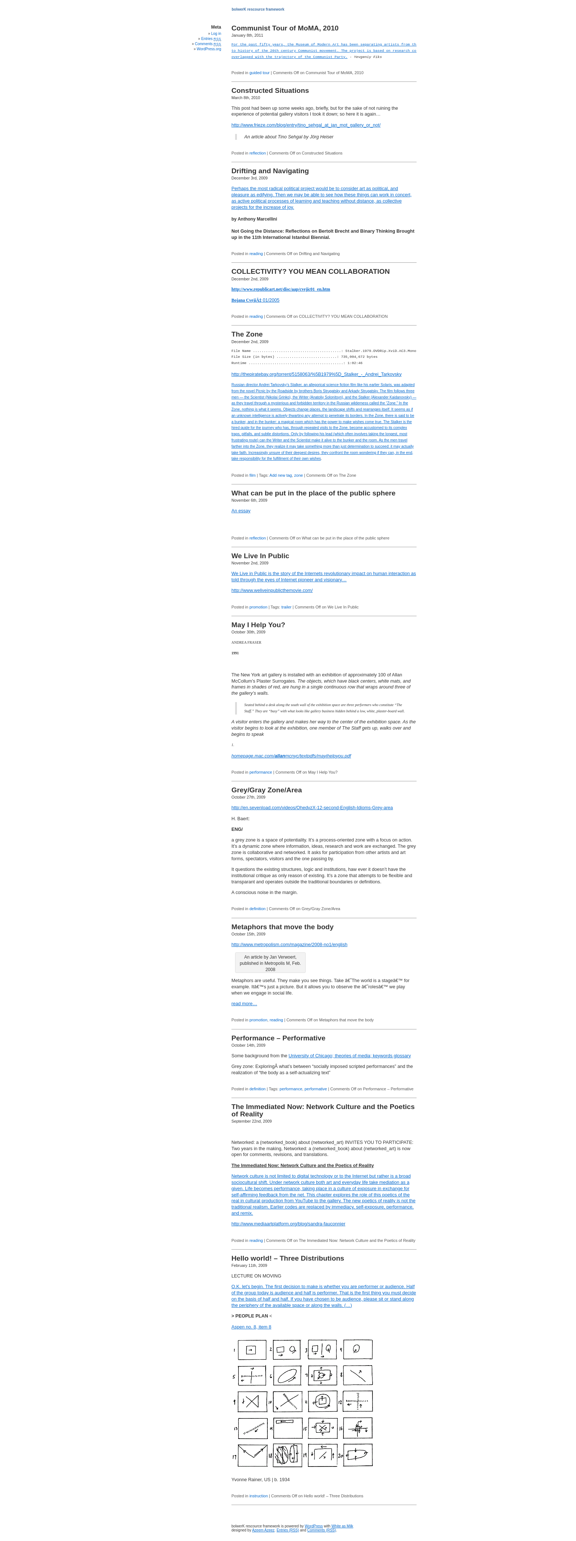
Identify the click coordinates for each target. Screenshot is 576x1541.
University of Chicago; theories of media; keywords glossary (349, 1055)
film (252, 475)
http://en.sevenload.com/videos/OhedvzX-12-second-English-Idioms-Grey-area (312, 807)
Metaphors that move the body (282, 927)
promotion (258, 607)
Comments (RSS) (321, 1530)
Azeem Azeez (263, 1530)
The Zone (247, 334)
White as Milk (342, 1526)
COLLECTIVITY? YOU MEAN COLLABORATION (310, 271)
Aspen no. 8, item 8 (251, 1327)
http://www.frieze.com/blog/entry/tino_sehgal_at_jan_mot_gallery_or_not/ (306, 125)
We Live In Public (260, 556)
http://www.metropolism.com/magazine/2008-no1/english (289, 944)
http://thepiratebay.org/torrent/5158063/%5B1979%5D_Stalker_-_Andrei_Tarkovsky (316, 374)
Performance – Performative (278, 1038)
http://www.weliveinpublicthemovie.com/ (272, 590)
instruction (258, 1496)
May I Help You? (258, 625)
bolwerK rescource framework (258, 9)
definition (257, 908)
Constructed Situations (270, 90)
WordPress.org (209, 49)
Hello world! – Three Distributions (287, 1258)
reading (256, 253)
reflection (257, 153)
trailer (286, 607)
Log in (216, 34)
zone (298, 475)
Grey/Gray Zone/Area (266, 790)
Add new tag (281, 475)
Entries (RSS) (288, 1530)
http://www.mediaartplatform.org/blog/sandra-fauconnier (288, 1223)
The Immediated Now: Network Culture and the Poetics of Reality (323, 1110)
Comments (208, 44)
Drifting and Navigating (270, 171)
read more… (244, 1003)
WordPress (314, 1526)
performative (316, 1089)
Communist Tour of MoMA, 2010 (285, 28)
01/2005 (255, 300)
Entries (211, 39)
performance (260, 772)
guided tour (259, 72)
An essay (241, 510)
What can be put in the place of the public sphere (313, 493)
